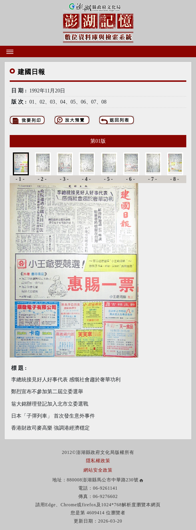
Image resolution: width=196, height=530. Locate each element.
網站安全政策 (98, 470)
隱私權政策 (98, 460)
